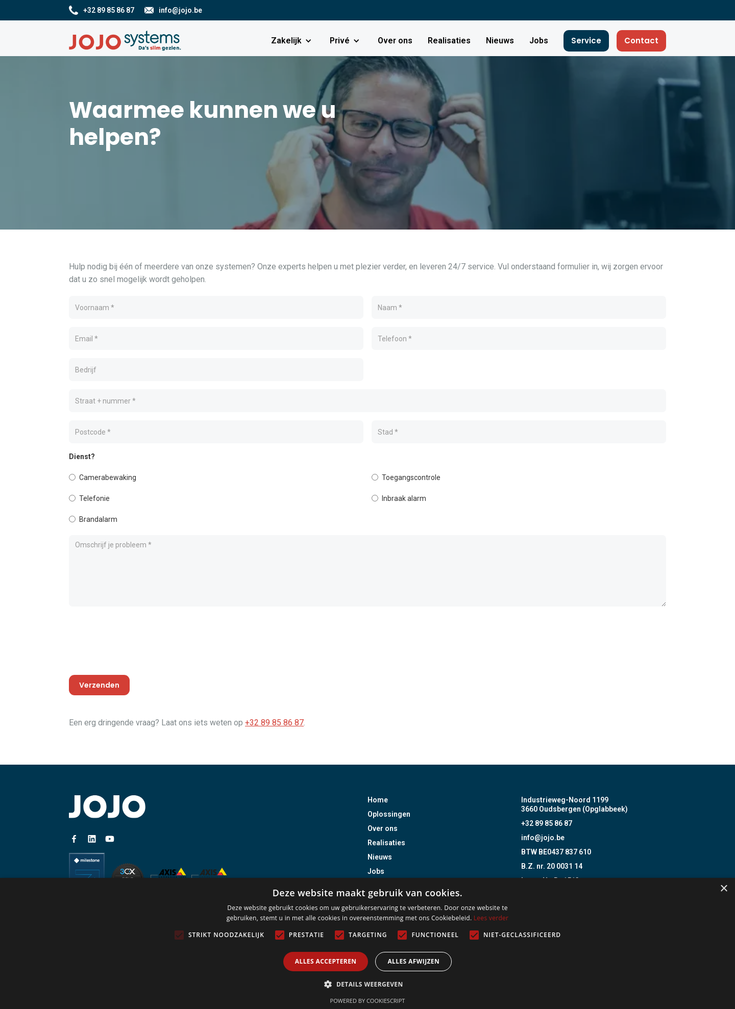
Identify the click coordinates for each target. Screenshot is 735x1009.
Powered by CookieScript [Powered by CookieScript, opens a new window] (367, 1000)
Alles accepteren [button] (326, 961)
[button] (292, 41)
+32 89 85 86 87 (274, 722)
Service (586, 40)
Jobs (376, 871)
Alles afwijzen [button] (413, 961)
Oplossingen (389, 814)
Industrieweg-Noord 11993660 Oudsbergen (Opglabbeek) (574, 804)
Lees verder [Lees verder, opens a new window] (491, 918)
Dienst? (82, 456)
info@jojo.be (543, 838)
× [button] (723, 889)
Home (378, 800)
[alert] (367, 943)
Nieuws (380, 857)
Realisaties (386, 843)
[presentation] (146, 643)
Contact (641, 40)
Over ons (383, 828)
